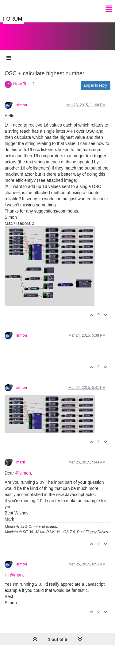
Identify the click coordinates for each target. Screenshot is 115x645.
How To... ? (24, 83)
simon (21, 105)
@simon (23, 473)
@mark (17, 575)
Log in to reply (95, 85)
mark (20, 462)
